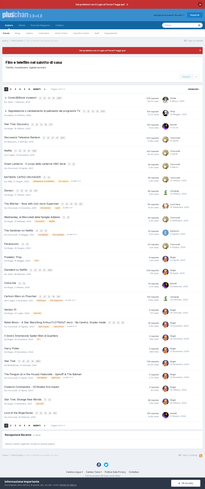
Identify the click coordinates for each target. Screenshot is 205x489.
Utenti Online (61, 33)
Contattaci (134, 465)
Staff (96, 33)
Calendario (44, 33)
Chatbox (59, 25)
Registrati (194, 15)
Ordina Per (193, 89)
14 (34, 150)
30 (38, 356)
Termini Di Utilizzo (68, 485)
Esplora (9, 26)
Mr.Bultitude (13, 359)
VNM (9, 179)
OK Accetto (185, 483)
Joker (10, 102)
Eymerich (174, 227)
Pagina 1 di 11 (58, 89)
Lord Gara (175, 201)
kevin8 (173, 124)
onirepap (174, 189)
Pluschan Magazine (40, 25)
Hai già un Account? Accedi (169, 15)
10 (50, 266)
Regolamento (111, 33)
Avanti (37, 89)
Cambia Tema (94, 465)
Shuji (172, 111)
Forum (6, 33)
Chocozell (175, 137)
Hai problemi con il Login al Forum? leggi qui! (100, 4)
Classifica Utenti (81, 33)
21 (103, 111)
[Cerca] (179, 25)
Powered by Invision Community (102, 472)
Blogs (17, 33)
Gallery (29, 33)
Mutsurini (11, 141)
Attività (22, 25)
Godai (173, 98)
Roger (10, 128)
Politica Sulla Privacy (115, 465)
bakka (10, 115)
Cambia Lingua (74, 465)
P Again (11, 153)
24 (59, 98)
